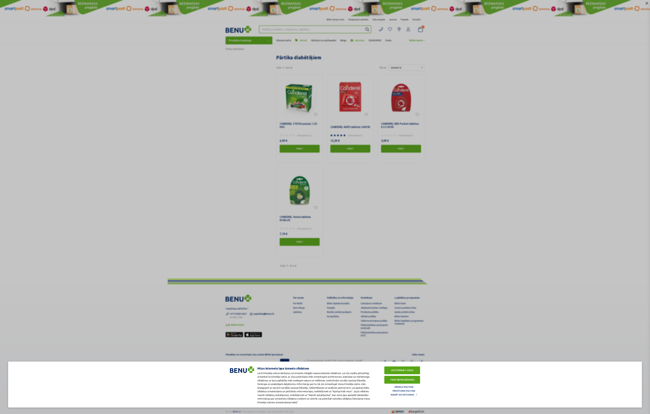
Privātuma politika (404, 391)
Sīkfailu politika (403, 387)
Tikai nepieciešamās (402, 379)
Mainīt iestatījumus (402, 395)
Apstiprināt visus (402, 370)
